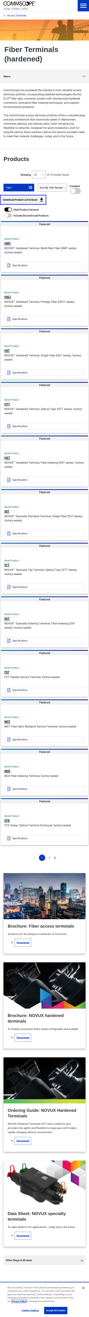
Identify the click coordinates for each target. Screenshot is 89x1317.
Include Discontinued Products (31, 215)
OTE (7, 820)
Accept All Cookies (55, 1310)
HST (7, 350)
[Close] (83, 1288)
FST (6, 672)
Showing (25, 174)
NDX (7, 771)
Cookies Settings (30, 1310)
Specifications (20, 265)
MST (7, 721)
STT (6, 565)
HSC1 (7, 297)
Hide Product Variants (26, 209)
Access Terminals (16, 15)
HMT (7, 243)
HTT (7, 404)
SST (6, 511)
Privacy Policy (19, 1301)
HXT (7, 457)
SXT (7, 618)
